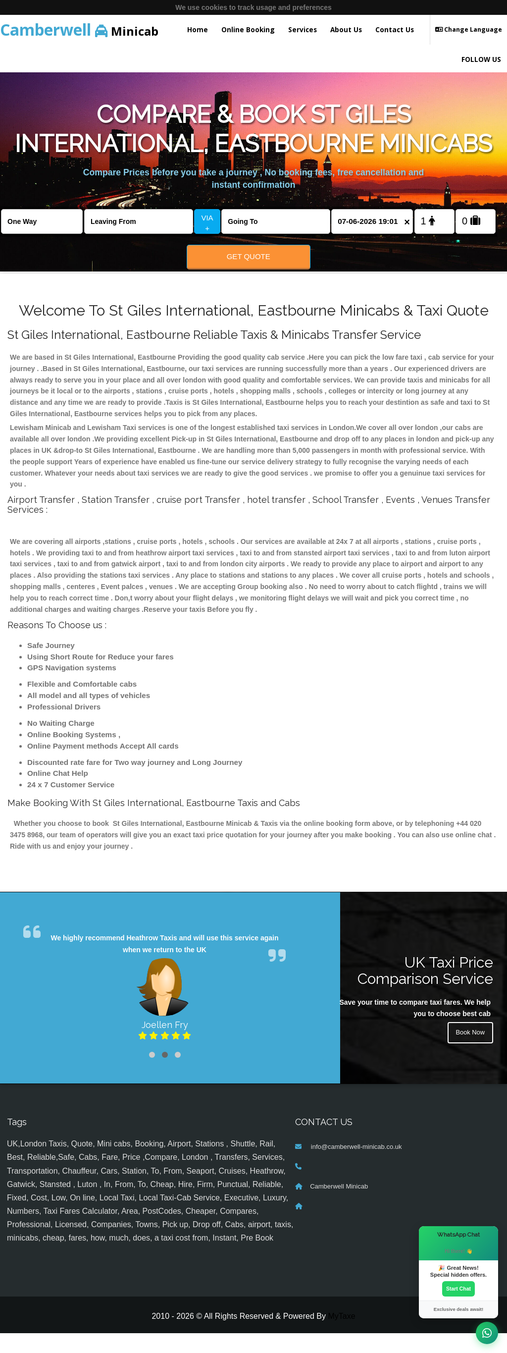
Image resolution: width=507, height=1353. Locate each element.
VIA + (207, 223)
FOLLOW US (481, 59)
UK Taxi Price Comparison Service (425, 991)
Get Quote (248, 256)
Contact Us (394, 29)
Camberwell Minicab (339, 1206)
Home (197, 29)
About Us (346, 29)
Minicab (79, 29)
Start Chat (458, 1288)
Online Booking (248, 29)
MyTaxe (341, 1336)
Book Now (469, 1054)
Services (302, 29)
